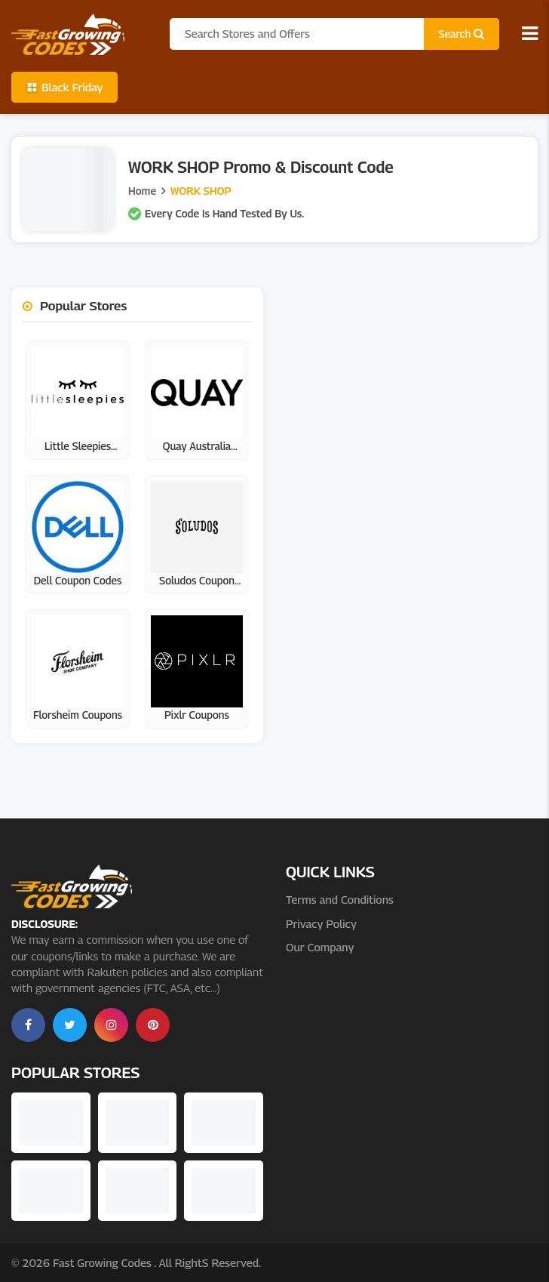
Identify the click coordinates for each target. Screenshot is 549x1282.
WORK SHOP (200, 190)
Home (142, 190)
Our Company (320, 947)
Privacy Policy (321, 923)
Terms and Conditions (340, 899)
